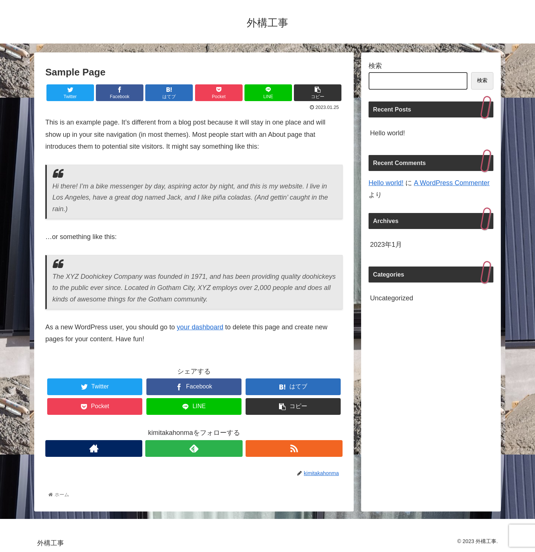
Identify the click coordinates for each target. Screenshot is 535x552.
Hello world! (387, 133)
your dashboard (200, 327)
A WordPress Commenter (452, 183)
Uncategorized (391, 298)
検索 (375, 66)
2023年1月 (386, 244)
